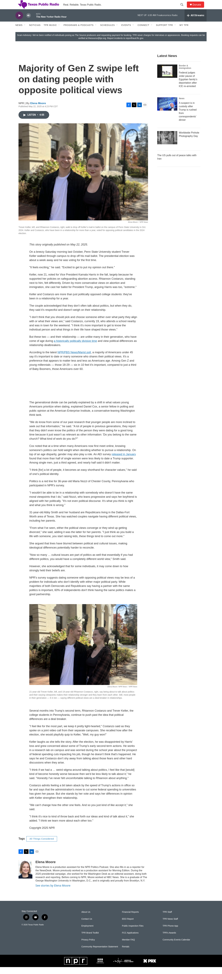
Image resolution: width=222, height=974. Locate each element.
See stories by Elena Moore (52, 892)
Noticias (35, 32)
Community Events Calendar (176, 947)
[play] (19, 22)
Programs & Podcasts (79, 32)
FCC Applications (130, 940)
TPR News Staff (170, 926)
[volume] (28, 22)
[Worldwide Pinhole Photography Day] (167, 144)
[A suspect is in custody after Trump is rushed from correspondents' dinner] (167, 110)
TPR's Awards (169, 940)
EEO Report (128, 926)
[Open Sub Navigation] (25, 32)
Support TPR (164, 32)
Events (126, 32)
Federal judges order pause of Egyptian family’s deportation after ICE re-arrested (188, 86)
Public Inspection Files (132, 933)
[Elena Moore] (25, 876)
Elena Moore (38, 110)
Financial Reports (130, 919)
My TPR (184, 32)
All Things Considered (42, 845)
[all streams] (196, 22)
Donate (199, 8)
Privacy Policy (88, 947)
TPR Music (50, 32)
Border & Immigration (185, 73)
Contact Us (86, 926)
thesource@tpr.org (97, 45)
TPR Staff (167, 919)
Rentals (125, 953)
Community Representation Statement (99, 953)
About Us (85, 919)
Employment (87, 933)
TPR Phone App (170, 933)
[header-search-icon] (183, 8)
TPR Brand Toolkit (90, 940)
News (19, 32)
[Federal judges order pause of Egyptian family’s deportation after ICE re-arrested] (167, 78)
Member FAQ (128, 947)
